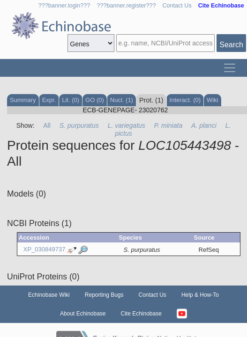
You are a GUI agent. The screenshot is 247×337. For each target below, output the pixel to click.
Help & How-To (200, 295)
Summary (23, 99)
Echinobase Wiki (49, 295)
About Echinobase (82, 313)
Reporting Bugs (104, 295)
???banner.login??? (64, 5)
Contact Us (176, 5)
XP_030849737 (44, 249)
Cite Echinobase (141, 313)
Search (231, 45)
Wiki (212, 99)
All (47, 125)
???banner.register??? (126, 5)
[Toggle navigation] (229, 68)
